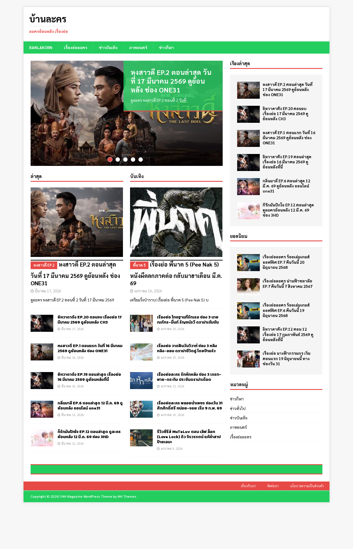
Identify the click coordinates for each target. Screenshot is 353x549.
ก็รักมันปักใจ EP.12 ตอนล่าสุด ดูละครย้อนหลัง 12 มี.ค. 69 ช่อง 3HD (89, 433)
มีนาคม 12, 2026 (72, 414)
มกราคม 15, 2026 (172, 328)
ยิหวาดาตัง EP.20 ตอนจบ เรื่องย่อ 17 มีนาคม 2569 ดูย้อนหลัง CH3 (90, 319)
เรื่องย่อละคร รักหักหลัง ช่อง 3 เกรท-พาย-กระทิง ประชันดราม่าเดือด (189, 376)
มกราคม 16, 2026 (148, 290)
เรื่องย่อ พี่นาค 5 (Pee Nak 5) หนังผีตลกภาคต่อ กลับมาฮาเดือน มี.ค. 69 (176, 272)
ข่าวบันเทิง (108, 47)
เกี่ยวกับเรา (248, 525)
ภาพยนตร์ (138, 47)
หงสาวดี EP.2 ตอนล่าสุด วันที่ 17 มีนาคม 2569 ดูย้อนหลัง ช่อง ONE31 (171, 80)
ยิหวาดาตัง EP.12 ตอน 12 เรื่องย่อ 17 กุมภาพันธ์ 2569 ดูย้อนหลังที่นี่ (288, 334)
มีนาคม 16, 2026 (72, 357)
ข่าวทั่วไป (238, 408)
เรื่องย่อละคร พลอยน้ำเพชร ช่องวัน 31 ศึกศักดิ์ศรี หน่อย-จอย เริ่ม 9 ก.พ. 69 (189, 405)
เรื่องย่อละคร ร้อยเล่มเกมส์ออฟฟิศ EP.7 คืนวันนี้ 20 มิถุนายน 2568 (286, 261)
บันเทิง (137, 176)
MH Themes (127, 536)
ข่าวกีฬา (166, 47)
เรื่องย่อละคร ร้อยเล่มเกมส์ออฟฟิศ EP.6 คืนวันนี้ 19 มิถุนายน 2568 (286, 310)
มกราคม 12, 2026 (172, 385)
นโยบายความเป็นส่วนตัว (307, 525)
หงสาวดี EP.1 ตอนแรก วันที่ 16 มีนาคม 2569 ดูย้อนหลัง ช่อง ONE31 (90, 347)
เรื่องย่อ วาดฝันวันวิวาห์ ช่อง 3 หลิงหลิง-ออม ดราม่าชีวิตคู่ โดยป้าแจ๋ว (187, 347)
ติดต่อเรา (273, 525)
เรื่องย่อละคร (75, 47)
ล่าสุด (36, 176)
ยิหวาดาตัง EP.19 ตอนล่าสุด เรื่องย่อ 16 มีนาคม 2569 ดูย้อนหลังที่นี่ (89, 376)
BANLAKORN (40, 47)
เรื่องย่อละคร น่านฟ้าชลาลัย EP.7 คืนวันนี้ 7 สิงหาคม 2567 (287, 283)
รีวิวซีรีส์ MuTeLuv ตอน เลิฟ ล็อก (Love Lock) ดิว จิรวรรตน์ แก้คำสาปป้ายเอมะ (189, 436)
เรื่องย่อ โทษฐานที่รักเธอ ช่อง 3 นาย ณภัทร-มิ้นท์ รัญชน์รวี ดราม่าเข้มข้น (188, 319)
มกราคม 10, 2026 (172, 414)
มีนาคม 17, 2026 (48, 290)
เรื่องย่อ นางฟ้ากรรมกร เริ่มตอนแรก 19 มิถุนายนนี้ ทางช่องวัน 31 (287, 358)
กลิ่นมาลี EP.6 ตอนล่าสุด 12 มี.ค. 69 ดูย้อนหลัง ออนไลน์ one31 (90, 405)
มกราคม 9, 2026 (172, 448)
